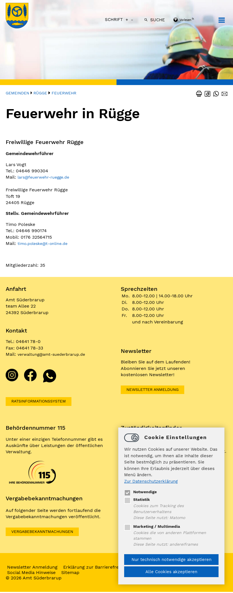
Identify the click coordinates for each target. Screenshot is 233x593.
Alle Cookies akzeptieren (171, 571)
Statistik (138, 496)
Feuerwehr (64, 93)
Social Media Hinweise (35, 573)
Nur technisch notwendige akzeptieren (171, 559)
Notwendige (141, 489)
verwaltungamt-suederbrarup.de (56, 354)
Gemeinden (17, 93)
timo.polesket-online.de (46, 243)
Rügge (40, 93)
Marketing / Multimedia (153, 525)
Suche (157, 19)
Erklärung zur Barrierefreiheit (100, 568)
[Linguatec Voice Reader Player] (191, 20)
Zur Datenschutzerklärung (151, 478)
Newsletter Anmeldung (157, 390)
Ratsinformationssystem (43, 401)
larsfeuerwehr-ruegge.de (47, 177)
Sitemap (74, 573)
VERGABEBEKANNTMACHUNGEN (47, 532)
